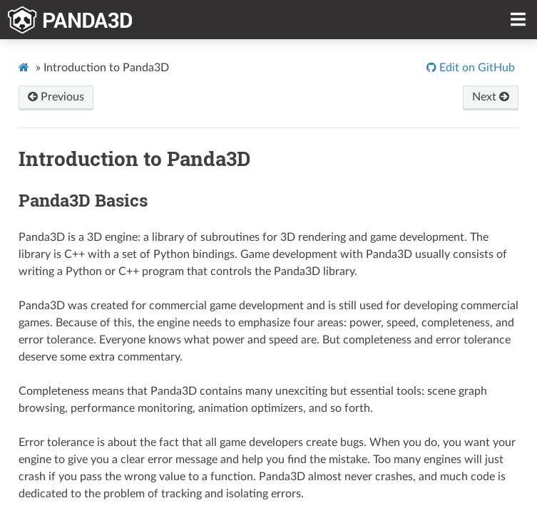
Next (490, 97)
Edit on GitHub (475, 67)
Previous (56, 97)
